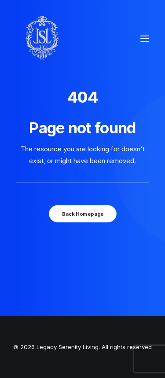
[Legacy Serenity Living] (42, 38)
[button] (145, 38)
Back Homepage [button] (82, 213)
